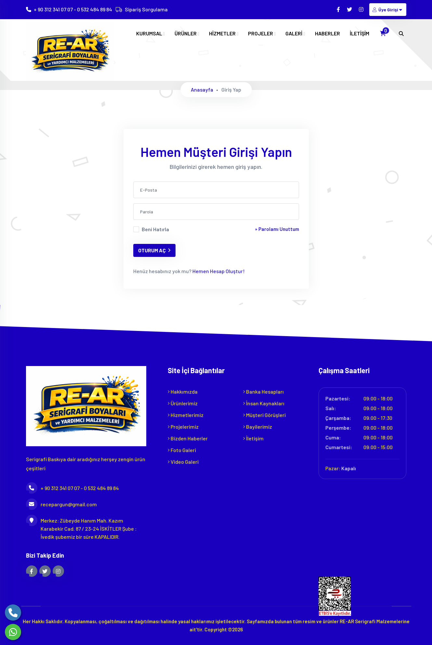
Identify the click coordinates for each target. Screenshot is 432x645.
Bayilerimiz (257, 427)
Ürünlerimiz (183, 403)
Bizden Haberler (188, 438)
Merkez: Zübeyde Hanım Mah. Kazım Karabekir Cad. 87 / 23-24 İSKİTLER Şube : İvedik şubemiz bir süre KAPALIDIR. (81, 528)
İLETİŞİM (359, 34)
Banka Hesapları (263, 391)
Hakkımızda (183, 391)
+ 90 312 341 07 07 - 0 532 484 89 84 (73, 9)
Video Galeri (183, 462)
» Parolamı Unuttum (277, 229)
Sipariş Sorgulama (146, 9)
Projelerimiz (183, 427)
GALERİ (295, 34)
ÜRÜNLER (187, 34)
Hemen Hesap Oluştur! (218, 271)
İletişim (253, 438)
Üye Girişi (388, 9)
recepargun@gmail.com (61, 504)
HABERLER (327, 34)
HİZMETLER (223, 34)
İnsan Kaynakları (263, 403)
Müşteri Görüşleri (264, 415)
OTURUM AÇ (154, 250)
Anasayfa (202, 89)
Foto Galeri (182, 450)
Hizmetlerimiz (185, 415)
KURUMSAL (150, 34)
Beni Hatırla (155, 229)
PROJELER (262, 34)
